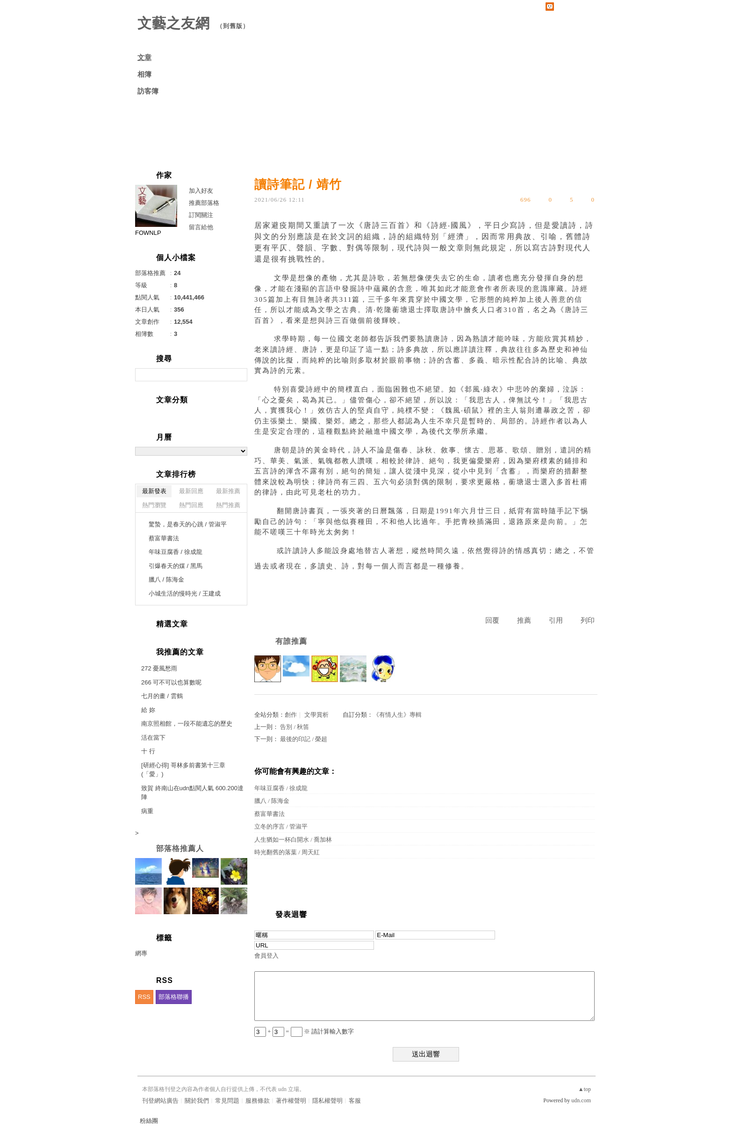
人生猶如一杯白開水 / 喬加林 (293, 839)
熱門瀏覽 (154, 505)
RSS (144, 996)
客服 (355, 1100)
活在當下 (153, 737)
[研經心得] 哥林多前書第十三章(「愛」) (183, 770)
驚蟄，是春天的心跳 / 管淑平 (188, 524)
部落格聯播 (173, 996)
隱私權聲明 (327, 1100)
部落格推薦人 (180, 848)
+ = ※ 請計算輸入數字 (304, 1031)
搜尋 (239, 374)
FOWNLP (148, 232)
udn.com (581, 1100)
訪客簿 (147, 91)
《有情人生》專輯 (397, 714)
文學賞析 (316, 714)
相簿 (144, 74)
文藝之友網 (173, 23)
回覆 (492, 620)
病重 (147, 811)
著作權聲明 (291, 1100)
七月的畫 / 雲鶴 (162, 695)
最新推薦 (228, 491)
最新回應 (191, 491)
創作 (291, 714)
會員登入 (266, 955)
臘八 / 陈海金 (271, 800)
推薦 (524, 620)
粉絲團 (149, 1120)
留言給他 (201, 227)
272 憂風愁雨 (159, 668)
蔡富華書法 (269, 813)
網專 (141, 953)
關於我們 (197, 1100)
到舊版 (233, 25)
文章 (144, 57)
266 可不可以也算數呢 (171, 682)
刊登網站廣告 (160, 1100)
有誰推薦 (291, 641)
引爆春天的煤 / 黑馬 (175, 565)
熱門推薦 (228, 505)
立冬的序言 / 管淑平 (281, 826)
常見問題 (227, 1100)
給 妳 (148, 709)
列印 (588, 620)
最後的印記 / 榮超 (303, 738)
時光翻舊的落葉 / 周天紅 (287, 852)
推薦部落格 (204, 202)
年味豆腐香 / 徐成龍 (281, 788)
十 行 (148, 751)
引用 (556, 620)
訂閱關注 (201, 214)
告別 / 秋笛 (294, 726)
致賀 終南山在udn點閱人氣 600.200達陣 (192, 793)
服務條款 (257, 1100)
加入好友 (201, 190)
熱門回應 (191, 505)
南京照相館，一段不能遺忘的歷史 (186, 723)
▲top (584, 1089)
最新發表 (154, 491)
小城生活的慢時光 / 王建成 (185, 593)
